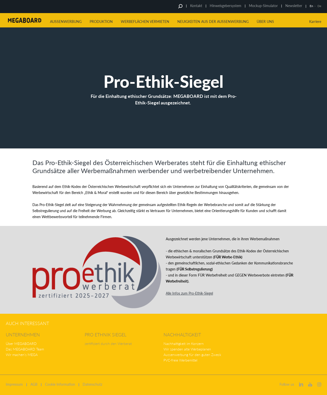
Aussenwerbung (66, 21)
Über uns (265, 21)
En (311, 6)
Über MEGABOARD (21, 343)
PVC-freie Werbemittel (180, 360)
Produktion (101, 21)
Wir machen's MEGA (22, 354)
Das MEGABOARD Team (25, 349)
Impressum (14, 384)
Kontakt (196, 6)
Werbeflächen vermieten (145, 21)
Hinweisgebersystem (225, 6)
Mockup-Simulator (263, 6)
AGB (33, 384)
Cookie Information (60, 384)
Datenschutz (92, 384)
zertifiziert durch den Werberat (108, 343)
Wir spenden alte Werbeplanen (187, 349)
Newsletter (293, 6)
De (319, 6)
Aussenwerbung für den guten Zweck (192, 354)
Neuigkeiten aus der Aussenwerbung (213, 21)
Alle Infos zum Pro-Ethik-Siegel (189, 293)
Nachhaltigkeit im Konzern (184, 343)
